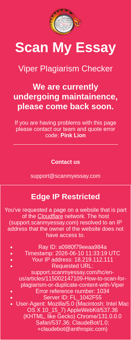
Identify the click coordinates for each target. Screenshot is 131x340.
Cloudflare (50, 216)
